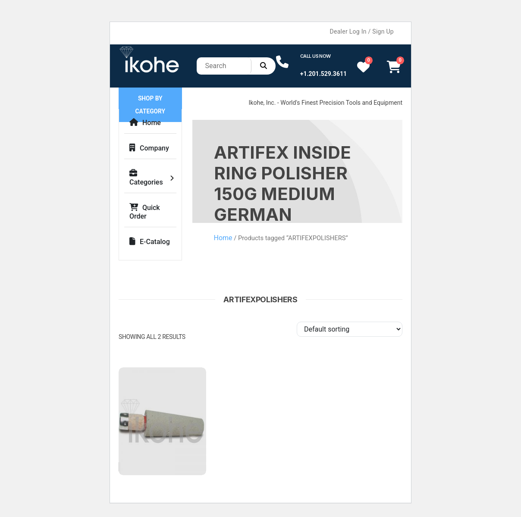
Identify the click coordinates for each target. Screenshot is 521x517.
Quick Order (144, 212)
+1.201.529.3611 (323, 73)
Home (145, 123)
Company (149, 148)
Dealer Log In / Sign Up (362, 31)
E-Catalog (149, 242)
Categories (146, 177)
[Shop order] (349, 329)
